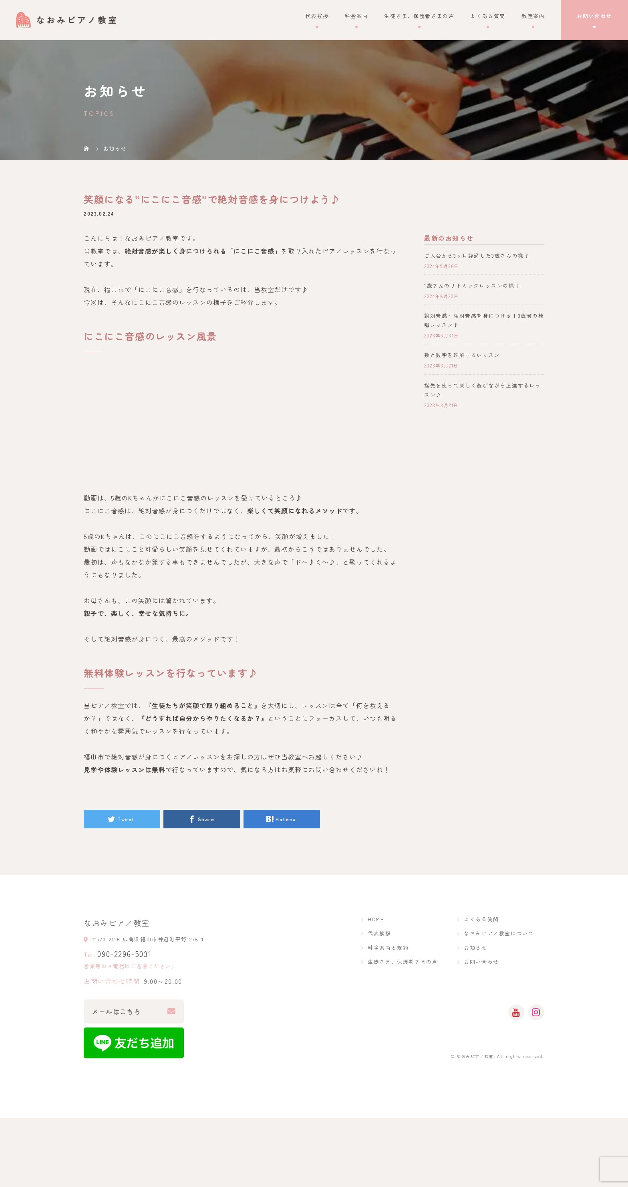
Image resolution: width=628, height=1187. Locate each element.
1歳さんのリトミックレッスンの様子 (472, 285)
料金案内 (356, 16)
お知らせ (475, 947)
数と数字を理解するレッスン (462, 355)
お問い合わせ (594, 16)
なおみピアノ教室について (499, 933)
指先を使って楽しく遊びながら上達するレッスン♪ (482, 390)
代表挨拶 (316, 16)
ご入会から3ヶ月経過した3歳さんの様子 (476, 255)
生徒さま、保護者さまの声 (419, 16)
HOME (376, 919)
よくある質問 (487, 16)
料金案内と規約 (388, 947)
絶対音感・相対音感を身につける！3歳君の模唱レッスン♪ (484, 320)
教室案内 (533, 16)
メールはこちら (116, 1011)
